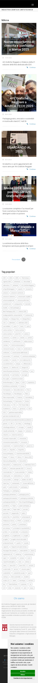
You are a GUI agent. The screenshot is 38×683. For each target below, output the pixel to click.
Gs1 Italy (18, 423)
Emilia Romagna (8, 382)
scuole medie (6, 569)
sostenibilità (6, 573)
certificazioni (17, 341)
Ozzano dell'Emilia (28, 483)
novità (26, 476)
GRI (12, 423)
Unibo (9, 588)
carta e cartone (7, 330)
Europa (22, 386)
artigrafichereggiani (9, 289)
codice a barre (28, 341)
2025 (16, 278)
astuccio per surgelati (24, 296)
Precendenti (16, 259)
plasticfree (16, 517)
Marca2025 (6, 464)
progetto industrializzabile (18, 539)
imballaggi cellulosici (9, 427)
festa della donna (19, 390)
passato (25, 509)
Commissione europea (17, 345)
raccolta (26, 543)
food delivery (29, 397)
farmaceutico (7, 390)
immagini (21, 427)
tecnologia (22, 580)
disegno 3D (25, 367)
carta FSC (18, 334)
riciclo (29, 558)
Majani (5, 457)
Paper (14, 505)
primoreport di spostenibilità (21, 528)
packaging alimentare (9, 494)
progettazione (16, 535)
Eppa (17, 382)
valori (25, 588)
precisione (6, 524)
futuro (14, 408)
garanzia (22, 408)
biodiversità (28, 315)
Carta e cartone (19, 330)
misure (29, 468)
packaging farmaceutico (10, 498)
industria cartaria (17, 435)
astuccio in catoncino (9, 296)
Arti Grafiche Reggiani (27, 285)
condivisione (27, 349)
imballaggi (27, 423)
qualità (18, 543)
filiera (26, 393)
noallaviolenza (18, 476)
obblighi (16, 479)
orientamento (15, 483)
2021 (4, 278)
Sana (4, 565)
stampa (5, 577)
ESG (23, 382)
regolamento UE (7, 554)
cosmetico (6, 360)
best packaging (14, 307)
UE (4, 588)
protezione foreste (8, 543)
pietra (23, 513)
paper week (6, 509)
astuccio (5, 293)
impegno (20, 431)
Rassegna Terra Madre (10, 550)
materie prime (17, 464)
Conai (19, 349)
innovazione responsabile (10, 442)
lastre (4, 449)
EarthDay (25, 371)
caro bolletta (6, 326)
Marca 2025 (28, 457)
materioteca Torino (29, 464)
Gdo (29, 408)
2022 (10, 278)
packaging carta (24, 494)
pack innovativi (13, 487)
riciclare (21, 558)
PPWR (19, 520)
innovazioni (24, 442)
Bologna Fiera (15, 319)
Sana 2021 (13, 565)
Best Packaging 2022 (9, 311)
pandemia (6, 505)
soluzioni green (25, 569)
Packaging (6, 491)
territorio (30, 580)
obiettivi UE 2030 (26, 479)
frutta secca (6, 405)
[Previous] (23, 259)
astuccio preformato (23, 300)
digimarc (5, 367)
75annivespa (25, 278)
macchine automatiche (22, 453)
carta (15, 326)
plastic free (6, 517)
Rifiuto (23, 675)
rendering (18, 554)
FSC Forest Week (24, 405)
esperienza (31, 382)
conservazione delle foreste (19, 352)
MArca (19, 457)
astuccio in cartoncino (17, 293)
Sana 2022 (22, 565)
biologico (5, 319)
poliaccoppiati (26, 517)
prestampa (22, 524)
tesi (4, 584)
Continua (31, 67)
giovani (5, 423)
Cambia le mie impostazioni (22, 678)
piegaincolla (15, 513)
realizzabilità (24, 550)
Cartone (22, 337)
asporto (20, 289)
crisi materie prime (25, 360)
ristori (19, 562)
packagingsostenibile (9, 502)
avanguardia (18, 304)
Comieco (5, 345)
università (17, 588)
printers (5, 532)
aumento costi (7, 304)
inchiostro (28, 431)
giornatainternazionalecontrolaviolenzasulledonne (17, 420)
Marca (12, 457)
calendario (12, 322)
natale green (6, 476)
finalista (19, 397)
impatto (29, 427)
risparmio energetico (9, 562)
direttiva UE (15, 367)
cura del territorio (8, 364)
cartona (26, 334)
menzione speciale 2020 (17, 468)
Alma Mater (27, 281)
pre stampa (6, 528)
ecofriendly (6, 375)
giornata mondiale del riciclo (11, 416)
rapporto (5, 547)
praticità (26, 520)
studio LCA (6, 580)
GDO (4, 412)
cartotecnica (6, 341)
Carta (21, 326)
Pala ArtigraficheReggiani (26, 502)
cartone (14, 337)
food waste (18, 401)
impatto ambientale (8, 431)
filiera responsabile (8, 397)
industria (5, 435)
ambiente (15, 285)
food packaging (7, 401)
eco (32, 371)
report (5, 558)
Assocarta (29, 289)
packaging (24, 487)
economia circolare (17, 378)
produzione (24, 532)
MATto (5, 468)
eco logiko (24, 375)
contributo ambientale (28, 356)
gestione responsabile (15, 412)
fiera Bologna (18, 393)
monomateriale (7, 472)
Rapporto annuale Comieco (19, 547)
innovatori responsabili (9, 438)
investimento (6, 446)
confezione (6, 352)
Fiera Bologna (7, 393)
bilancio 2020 (22, 311)
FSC (14, 405)
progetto (5, 539)
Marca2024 (22, 461)
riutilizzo (27, 562)
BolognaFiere (26, 319)
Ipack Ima (30, 446)
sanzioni (31, 565)
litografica (21, 449)
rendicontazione (28, 554)
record (32, 550)
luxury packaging (8, 453)
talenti (14, 580)
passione (5, 513)
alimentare (17, 281)
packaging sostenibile (26, 498)
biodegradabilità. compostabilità (12, 315)
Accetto (22, 671)
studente (26, 577)
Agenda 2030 (7, 281)
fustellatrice (6, 408)
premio (14, 524)
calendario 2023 (23, 322)
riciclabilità (13, 558)
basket (5, 307)
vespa (31, 588)
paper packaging (24, 505)
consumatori (6, 356)
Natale (30, 472)
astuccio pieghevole (8, 300)
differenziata (27, 364)
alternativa (6, 285)
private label (14, 532)
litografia (12, 449)
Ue (30, 584)
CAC (4, 322)
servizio (16, 569)
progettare (6, 535)
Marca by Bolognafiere (9, 461)
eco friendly (15, 375)
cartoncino (6, 337)
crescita (14, 360)
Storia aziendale (15, 577)
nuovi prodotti (7, 479)
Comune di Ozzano (8, 349)
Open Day (6, 483)
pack (4, 487)
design (18, 364)
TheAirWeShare (12, 584)
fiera (28, 390)
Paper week (16, 509)
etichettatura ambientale (10, 386)
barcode (27, 304)
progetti (26, 535)
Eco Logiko (6, 378)
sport (29, 573)
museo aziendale (20, 472)
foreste (27, 401)
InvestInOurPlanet (18, 446)
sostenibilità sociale (19, 573)
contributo (16, 356)
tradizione (23, 584)
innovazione (22, 438)
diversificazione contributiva (11, 371)
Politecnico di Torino (8, 520)
